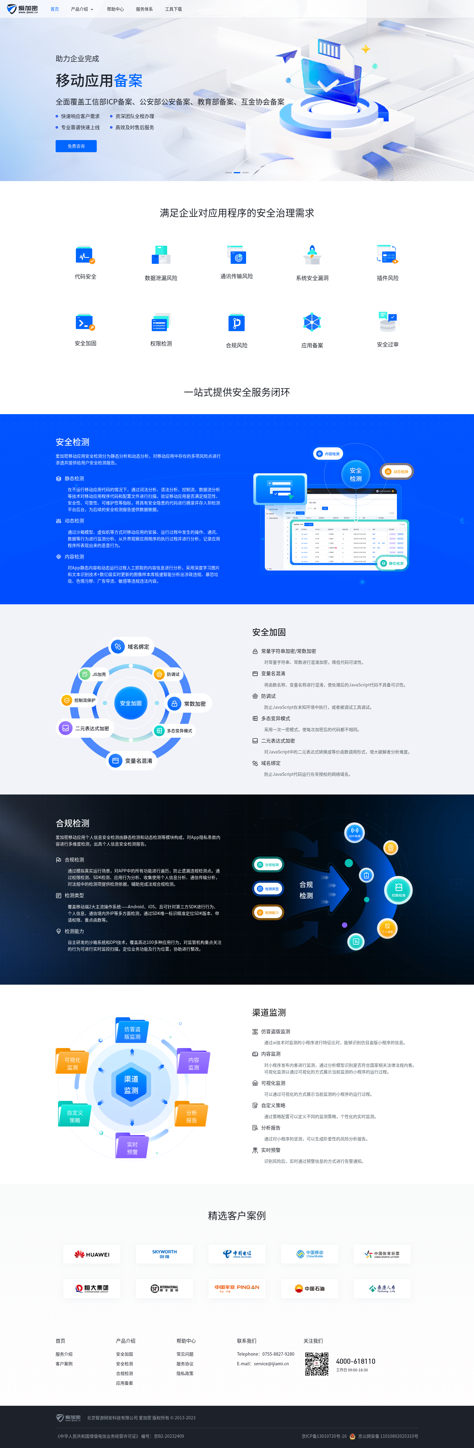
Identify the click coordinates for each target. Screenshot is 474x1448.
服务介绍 (64, 1354)
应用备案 (124, 1383)
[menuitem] (22, 9)
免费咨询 (76, 146)
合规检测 (124, 1373)
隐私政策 (185, 1373)
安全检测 (124, 1364)
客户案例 (64, 1364)
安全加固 (124, 1354)
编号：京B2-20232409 (162, 1436)
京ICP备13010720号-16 (324, 1436)
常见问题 (185, 1354)
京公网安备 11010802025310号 (388, 1436)
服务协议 (185, 1364)
